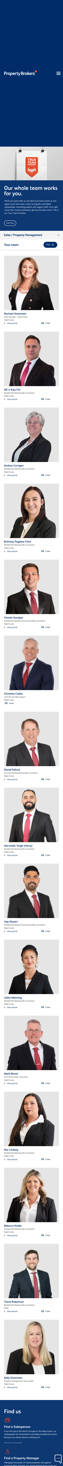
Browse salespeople (13, 1443)
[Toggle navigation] (53, 73)
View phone (12, 323)
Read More (10, 223)
